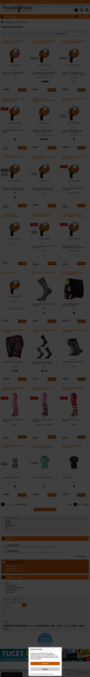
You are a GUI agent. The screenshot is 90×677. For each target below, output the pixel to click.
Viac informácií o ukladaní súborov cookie (42, 674)
